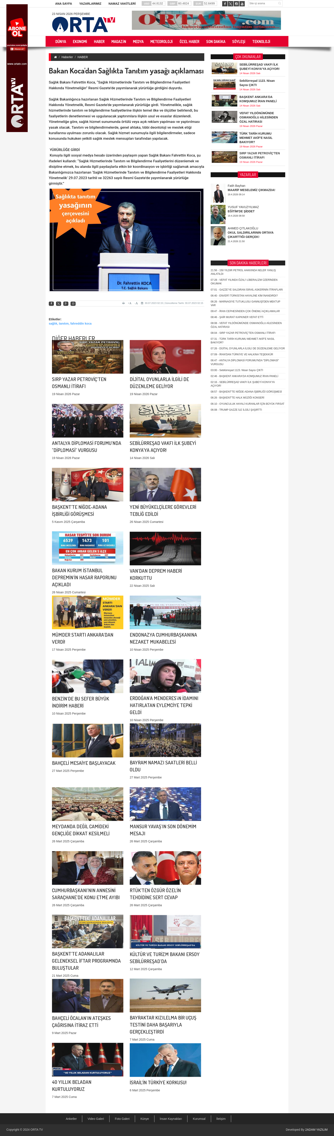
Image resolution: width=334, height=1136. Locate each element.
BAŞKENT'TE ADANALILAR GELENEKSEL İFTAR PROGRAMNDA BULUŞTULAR (86, 925)
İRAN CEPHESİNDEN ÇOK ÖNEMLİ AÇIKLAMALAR (245, 223)
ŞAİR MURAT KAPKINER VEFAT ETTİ (237, 229)
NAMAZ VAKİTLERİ (122, 3)
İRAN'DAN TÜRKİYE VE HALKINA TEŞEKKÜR (242, 267)
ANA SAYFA (63, 3)
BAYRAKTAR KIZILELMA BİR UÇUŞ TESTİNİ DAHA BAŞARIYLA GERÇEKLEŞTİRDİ (163, 989)
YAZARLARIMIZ (90, 3)
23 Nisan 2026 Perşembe (71, 14)
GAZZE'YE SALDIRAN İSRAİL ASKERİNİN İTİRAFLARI (247, 202)
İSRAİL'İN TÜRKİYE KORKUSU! (158, 1054)
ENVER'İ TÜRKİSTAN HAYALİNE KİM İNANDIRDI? (244, 208)
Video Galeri (96, 1118)
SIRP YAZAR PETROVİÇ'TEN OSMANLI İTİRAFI (243, 245)
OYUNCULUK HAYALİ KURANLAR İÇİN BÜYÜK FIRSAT (247, 316)
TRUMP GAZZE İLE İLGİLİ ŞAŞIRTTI (236, 322)
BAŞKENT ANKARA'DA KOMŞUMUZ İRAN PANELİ (244, 288)
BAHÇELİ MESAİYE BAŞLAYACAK (83, 735)
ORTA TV (36, 1129)
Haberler (67, 57)
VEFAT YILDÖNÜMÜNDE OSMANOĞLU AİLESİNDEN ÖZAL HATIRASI (258, 117)
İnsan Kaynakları (171, 1118)
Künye (144, 1118)
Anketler (71, 1118)
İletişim (221, 1118)
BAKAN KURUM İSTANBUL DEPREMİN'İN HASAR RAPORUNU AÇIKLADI (84, 541)
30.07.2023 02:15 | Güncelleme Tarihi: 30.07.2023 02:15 (172, 303)
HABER (83, 57)
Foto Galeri (122, 1118)
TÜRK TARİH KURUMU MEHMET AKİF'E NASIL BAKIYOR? (255, 137)
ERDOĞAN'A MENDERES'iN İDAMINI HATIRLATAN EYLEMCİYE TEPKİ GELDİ (164, 669)
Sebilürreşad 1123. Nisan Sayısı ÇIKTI (237, 282)
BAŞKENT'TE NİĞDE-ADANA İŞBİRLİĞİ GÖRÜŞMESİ (246, 304)
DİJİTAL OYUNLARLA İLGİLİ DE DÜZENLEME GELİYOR (248, 261)
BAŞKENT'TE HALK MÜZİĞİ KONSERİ (237, 310)
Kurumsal (199, 1118)
